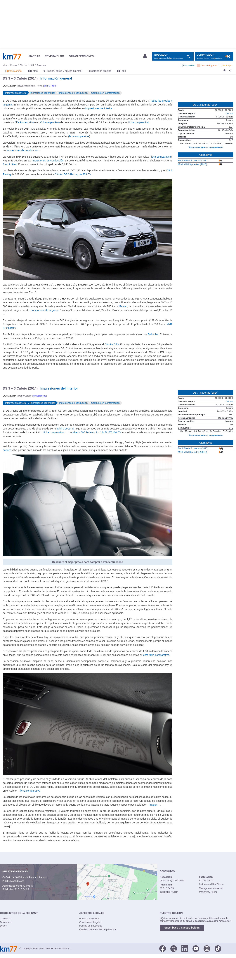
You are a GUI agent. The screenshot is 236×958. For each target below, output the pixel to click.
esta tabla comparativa (156, 655)
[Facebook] (162, 948)
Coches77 (5, 918)
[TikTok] (218, 948)
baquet (7, 450)
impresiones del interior (98, 108)
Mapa (21, 881)
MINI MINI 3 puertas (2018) (192, 164)
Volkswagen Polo (50, 122)
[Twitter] (173, 948)
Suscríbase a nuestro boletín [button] (181, 927)
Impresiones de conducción (47, 160)
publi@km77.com (169, 891)
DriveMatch (6, 922)
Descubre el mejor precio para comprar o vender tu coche (87, 562)
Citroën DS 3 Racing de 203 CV (73, 174)
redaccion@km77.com (172, 880)
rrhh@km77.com (208, 891)
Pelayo (123, 306)
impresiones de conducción (22, 150)
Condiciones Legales (90, 922)
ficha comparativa (138, 122)
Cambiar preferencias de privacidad (98, 929)
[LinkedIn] (184, 948)
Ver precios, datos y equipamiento (206, 147)
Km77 (12, 56)
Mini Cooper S (65, 428)
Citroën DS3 (112, 344)
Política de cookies (89, 918)
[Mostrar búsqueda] (172, 56)
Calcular (229, 113)
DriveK (3, 925)
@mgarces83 (39, 396)
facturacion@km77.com (211, 884)
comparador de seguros (44, 310)
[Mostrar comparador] (214, 56)
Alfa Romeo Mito (24, 122)
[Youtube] (195, 948)
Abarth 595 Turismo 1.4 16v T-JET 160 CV (96, 432)
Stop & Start (10, 164)
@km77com (50, 85)
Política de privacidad (90, 925)
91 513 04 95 (22, 889)
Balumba (153, 334)
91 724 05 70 (26, 885)
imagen (153, 804)
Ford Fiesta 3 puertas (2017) (193, 160)
